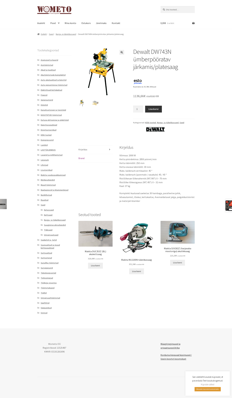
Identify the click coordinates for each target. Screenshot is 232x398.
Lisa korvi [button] (95, 265)
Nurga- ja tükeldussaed (66, 34)
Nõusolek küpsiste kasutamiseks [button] (207, 389)
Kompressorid (47, 140)
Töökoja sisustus (49, 282)
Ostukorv (86, 23)
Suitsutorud (46, 258)
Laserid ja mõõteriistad (51, 155)
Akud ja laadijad (48, 70)
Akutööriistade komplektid (53, 75)
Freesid (44, 95)
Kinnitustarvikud (48, 130)
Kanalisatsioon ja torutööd (53, 110)
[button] (121, 52)
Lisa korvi (153, 108)
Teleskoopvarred (48, 273)
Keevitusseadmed (49, 125)
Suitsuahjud (46, 253)
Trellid (44, 293)
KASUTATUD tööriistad (51, 115)
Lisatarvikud (46, 170)
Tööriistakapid (47, 288)
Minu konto (70, 23)
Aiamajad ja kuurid (49, 60)
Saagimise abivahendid (55, 225)
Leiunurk (45, 160)
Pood (53, 23)
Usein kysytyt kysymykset (173, 358)
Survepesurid (47, 268)
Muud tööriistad (48, 185)
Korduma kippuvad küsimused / (176, 354)
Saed (51, 34)
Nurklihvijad (46, 195)
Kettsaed (48, 215)
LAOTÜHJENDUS (48, 150)
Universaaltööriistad (50, 298)
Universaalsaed (51, 235)
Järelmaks (101, 23)
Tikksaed (48, 230)
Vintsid (44, 313)
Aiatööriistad (47, 65)
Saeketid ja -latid (49, 240)
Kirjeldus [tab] (82, 149)
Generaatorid (47, 100)
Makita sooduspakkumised (53, 175)
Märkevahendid (48, 180)
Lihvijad (44, 165)
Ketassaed (49, 210)
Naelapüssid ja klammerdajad (54, 190)
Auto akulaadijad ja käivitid (53, 80)
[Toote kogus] (138, 109)
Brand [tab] (81, 158)
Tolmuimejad (47, 278)
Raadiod (44, 200)
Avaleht (41, 23)
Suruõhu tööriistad (49, 263)
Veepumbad (46, 307)
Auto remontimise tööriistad (54, 85)
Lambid (44, 145)
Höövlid (44, 105)
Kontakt (116, 23)
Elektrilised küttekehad (51, 90)
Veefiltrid (45, 303)
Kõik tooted (150, 122)
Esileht (44, 34)
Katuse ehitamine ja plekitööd (55, 120)
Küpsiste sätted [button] (207, 384)
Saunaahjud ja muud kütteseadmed (50, 246)
